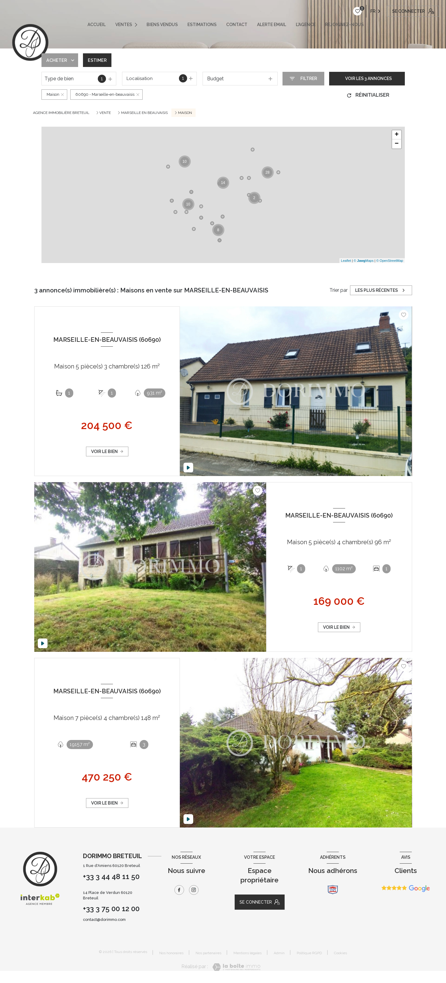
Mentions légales (247, 953)
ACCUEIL (97, 24)
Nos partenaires (208, 953)
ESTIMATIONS (201, 24)
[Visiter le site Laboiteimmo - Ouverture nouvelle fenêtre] (236, 967)
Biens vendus (162, 24)
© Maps (364, 260)
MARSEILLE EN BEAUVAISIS (144, 113)
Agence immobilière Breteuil (61, 113)
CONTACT (236, 24)
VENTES (123, 24)
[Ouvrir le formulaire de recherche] (303, 78)
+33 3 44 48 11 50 (111, 876)
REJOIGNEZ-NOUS (344, 24)
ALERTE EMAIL (271, 24)
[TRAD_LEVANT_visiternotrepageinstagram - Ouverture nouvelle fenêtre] (194, 890)
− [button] (396, 143)
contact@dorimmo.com (104, 919)
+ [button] (396, 134)
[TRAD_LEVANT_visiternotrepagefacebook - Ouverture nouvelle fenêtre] (179, 890)
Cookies (340, 953)
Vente (105, 113)
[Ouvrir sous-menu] (138, 25)
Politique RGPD (309, 953)
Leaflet (346, 260)
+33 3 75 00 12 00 (111, 908)
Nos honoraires (171, 953)
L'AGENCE (306, 24)
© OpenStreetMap (389, 260)
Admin (279, 953)
